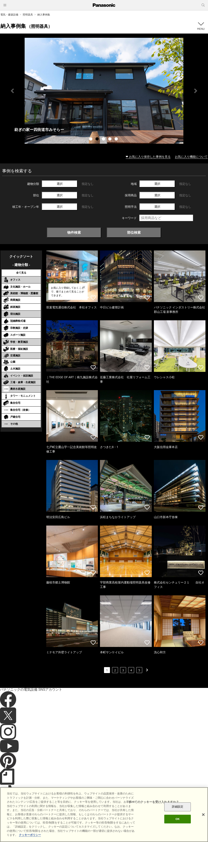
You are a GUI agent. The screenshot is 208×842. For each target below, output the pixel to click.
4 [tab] (110, 139)
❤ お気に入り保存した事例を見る (148, 157)
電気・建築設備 (9, 14)
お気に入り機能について (191, 157)
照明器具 (28, 14)
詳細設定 (177, 806)
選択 (60, 184)
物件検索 (74, 232)
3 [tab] (104, 139)
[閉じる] (203, 814)
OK (178, 819)
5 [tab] (117, 139)
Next (195, 91)
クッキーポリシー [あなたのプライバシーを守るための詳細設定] (30, 834)
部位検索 (134, 232)
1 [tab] (91, 139)
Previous (12, 91)
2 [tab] (98, 139)
